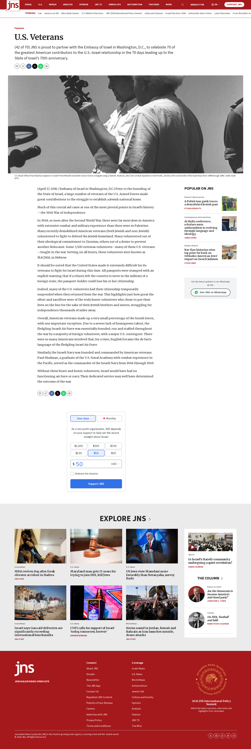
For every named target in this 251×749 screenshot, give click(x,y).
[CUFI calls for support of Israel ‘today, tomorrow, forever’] (96, 602)
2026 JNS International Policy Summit (211, 702)
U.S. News (74, 567)
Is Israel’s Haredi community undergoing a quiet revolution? (210, 561)
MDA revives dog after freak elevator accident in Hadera (35, 573)
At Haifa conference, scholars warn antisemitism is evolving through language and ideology (200, 228)
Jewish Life (114, 4)
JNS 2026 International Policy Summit (124, 13)
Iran (40, 13)
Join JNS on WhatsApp (210, 292)
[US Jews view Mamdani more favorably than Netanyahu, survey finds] (152, 546)
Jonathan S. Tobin (216, 601)
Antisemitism (134, 4)
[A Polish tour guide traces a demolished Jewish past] (229, 203)
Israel (28, 4)
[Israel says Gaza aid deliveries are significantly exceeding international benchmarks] (40, 602)
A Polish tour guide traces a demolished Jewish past (201, 203)
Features (154, 4)
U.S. (40, 4)
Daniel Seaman (195, 567)
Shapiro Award (191, 245)
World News (131, 623)
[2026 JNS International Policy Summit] (211, 679)
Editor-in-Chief (214, 587)
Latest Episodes (222, 13)
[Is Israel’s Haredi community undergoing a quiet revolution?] (210, 542)
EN (216, 4)
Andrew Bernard (78, 635)
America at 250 (51, 13)
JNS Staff (19, 579)
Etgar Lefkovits (192, 208)
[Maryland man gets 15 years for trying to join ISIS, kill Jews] (96, 546)
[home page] (13, 5)
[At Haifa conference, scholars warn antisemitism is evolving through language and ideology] (229, 223)
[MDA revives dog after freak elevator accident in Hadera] (40, 546)
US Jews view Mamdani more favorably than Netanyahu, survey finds (150, 574)
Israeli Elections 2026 (175, 13)
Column (210, 613)
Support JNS (234, 4)
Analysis (68, 4)
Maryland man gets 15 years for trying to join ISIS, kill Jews (93, 573)
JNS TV (98, 4)
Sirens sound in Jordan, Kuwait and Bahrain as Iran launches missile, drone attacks (151, 631)
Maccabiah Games (70, 13)
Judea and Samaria (153, 13)
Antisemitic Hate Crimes (200, 13)
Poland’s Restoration (194, 197)
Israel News (20, 567)
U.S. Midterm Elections (92, 13)
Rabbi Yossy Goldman (218, 623)
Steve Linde (190, 263)
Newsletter (197, 4)
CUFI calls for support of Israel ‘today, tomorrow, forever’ (92, 629)
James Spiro (190, 238)
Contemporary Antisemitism (197, 217)
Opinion (83, 4)
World (53, 4)
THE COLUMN (210, 578)
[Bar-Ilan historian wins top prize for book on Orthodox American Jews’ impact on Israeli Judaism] (229, 251)
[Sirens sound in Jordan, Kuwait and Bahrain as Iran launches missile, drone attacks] (152, 602)
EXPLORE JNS (126, 518)
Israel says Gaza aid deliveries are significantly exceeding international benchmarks (39, 631)
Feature (19, 28)
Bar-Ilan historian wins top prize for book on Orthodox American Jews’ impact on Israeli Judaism (201, 254)
